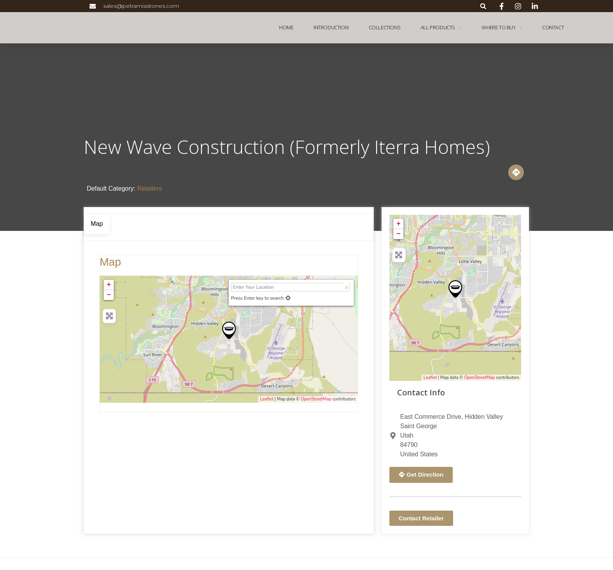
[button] (483, 6)
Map (110, 262)
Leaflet (266, 399)
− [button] (109, 295)
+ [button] (109, 284)
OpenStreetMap (316, 399)
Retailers (149, 188)
